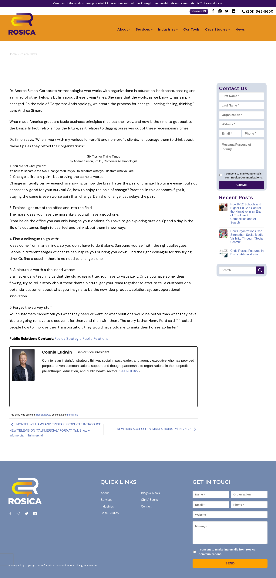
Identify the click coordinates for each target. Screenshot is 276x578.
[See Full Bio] (139, 371)
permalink (72, 414)
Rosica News (28, 54)
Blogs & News (150, 493)
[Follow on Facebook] (213, 11)
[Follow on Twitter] (226, 11)
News (240, 29)
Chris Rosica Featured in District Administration (247, 252)
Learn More (212, 3)
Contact (146, 506)
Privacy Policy (16, 565)
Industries (168, 29)
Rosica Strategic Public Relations (82, 338)
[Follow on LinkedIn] (233, 11)
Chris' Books (149, 499)
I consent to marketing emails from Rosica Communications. (243, 175)
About (123, 29)
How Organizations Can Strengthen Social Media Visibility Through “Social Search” (246, 237)
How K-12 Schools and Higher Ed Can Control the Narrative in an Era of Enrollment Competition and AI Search (245, 213)
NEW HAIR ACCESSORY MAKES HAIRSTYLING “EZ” (157, 429)
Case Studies (217, 29)
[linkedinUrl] (70, 390)
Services (144, 29)
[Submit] (260, 270)
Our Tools (191, 29)
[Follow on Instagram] (220, 11)
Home (13, 54)
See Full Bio (128, 371)
